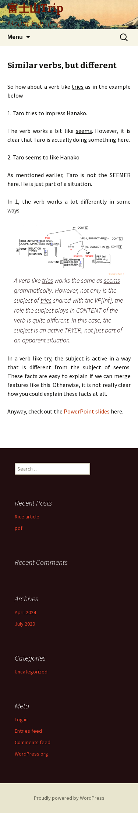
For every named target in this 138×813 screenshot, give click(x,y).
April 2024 (25, 612)
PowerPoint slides (87, 411)
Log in (21, 719)
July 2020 (25, 623)
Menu (15, 37)
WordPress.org (31, 753)
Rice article (27, 516)
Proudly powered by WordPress (69, 798)
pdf (18, 528)
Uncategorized (31, 671)
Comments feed (32, 742)
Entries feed (28, 731)
